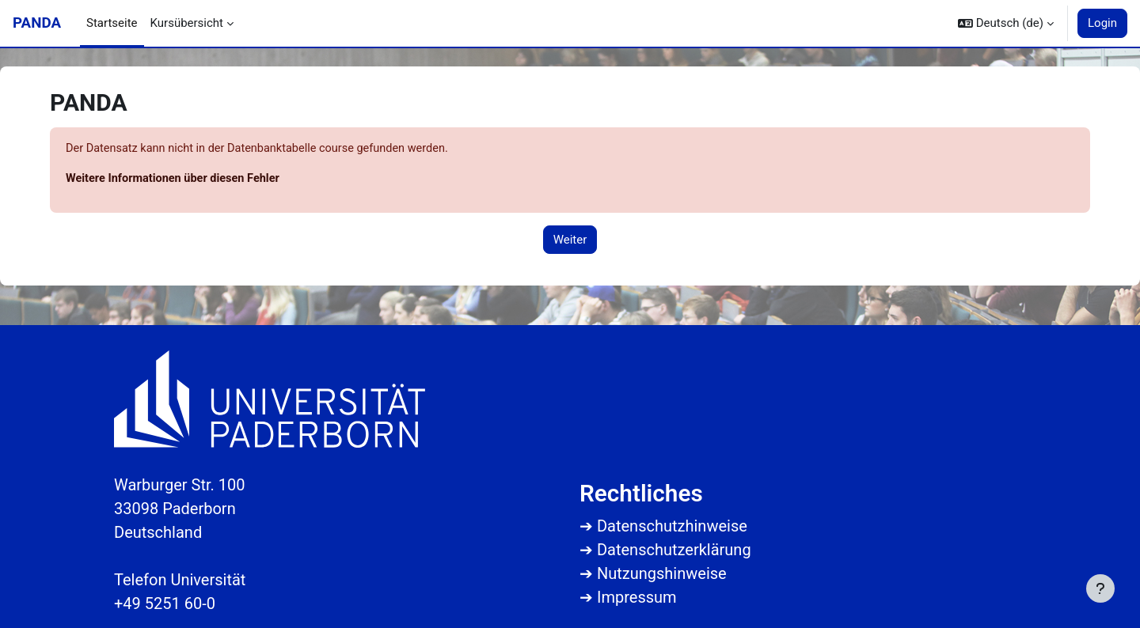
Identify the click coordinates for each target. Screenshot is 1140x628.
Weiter (570, 240)
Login (1102, 23)
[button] (1006, 23)
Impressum (637, 597)
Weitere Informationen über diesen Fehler (176, 179)
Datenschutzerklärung (674, 549)
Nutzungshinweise (662, 573)
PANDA (37, 23)
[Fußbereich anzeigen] (1100, 588)
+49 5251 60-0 (164, 603)
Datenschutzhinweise (672, 525)
